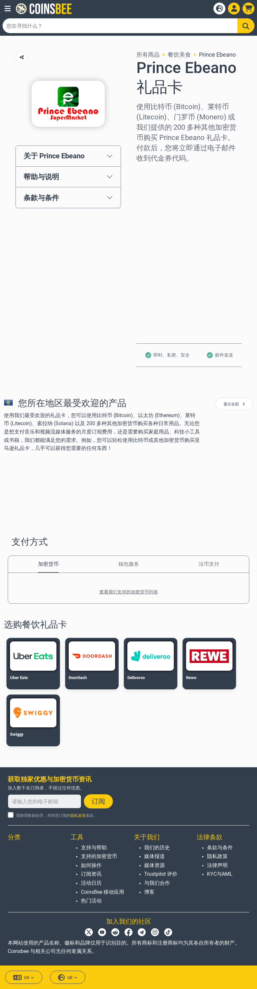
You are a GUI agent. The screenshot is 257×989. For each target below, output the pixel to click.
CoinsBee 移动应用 (102, 892)
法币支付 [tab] (209, 564)
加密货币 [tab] (48, 564)
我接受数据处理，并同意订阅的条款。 (56, 815)
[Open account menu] (234, 8)
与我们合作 (157, 883)
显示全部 (234, 404)
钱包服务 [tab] (128, 564)
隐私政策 (78, 815)
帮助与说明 (41, 177)
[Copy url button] (21, 57)
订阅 (98, 801)
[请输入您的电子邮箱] (44, 801)
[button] (8, 8)
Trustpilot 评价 (160, 874)
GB (67, 977)
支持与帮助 (94, 847)
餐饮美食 (179, 54)
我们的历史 (157, 847)
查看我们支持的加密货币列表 (128, 591)
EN (23, 977)
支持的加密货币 (99, 856)
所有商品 (148, 54)
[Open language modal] (219, 8)
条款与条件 (41, 197)
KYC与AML (219, 874)
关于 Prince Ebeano (54, 156)
